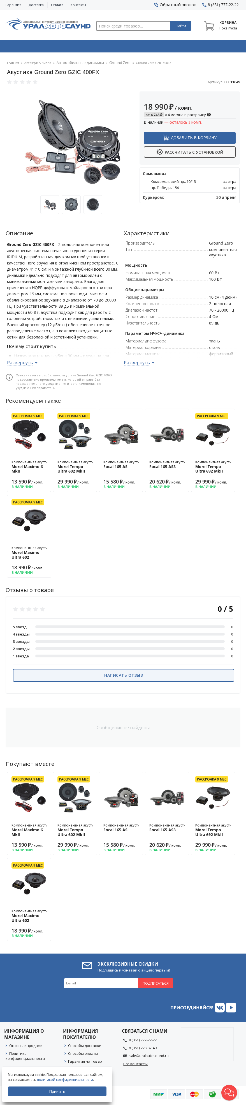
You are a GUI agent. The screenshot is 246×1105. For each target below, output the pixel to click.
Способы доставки (84, 1047)
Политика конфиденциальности (25, 1058)
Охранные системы (76, 47)
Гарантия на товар (85, 1062)
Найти (181, 26)
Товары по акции (218, 47)
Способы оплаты (83, 1055)
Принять (58, 1091)
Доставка (36, 5)
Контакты (78, 5)
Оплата (57, 5)
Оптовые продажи (26, 1047)
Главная (13, 65)
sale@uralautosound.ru (149, 1057)
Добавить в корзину (194, 139)
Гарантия (13, 5)
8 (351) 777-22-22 (143, 1041)
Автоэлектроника (124, 47)
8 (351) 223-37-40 (143, 1049)
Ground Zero (112, 65)
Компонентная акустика (31, 468)
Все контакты (135, 1065)
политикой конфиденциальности (66, 1079)
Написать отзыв (123, 677)
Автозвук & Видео (29, 47)
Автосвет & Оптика (171, 47)
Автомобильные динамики (77, 65)
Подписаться (156, 984)
